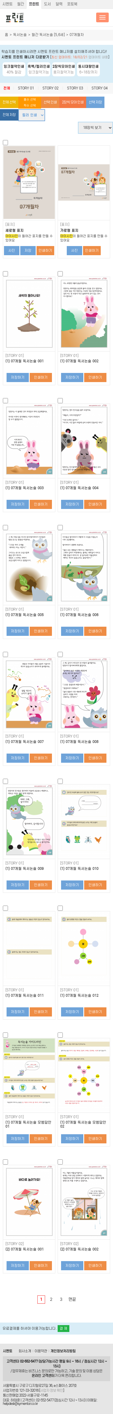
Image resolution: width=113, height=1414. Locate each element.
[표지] (10, 225)
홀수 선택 (30, 99)
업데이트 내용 (98, 57)
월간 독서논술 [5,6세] (48, 35)
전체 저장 (9, 115)
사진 (11, 250)
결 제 (63, 1328)
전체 (6, 88)
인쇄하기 (45, 250)
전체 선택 (9, 102)
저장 (28, 250)
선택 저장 (95, 102)
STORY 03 (75, 88)
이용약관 (41, 1351)
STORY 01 (26, 88)
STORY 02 (50, 88)
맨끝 (72, 1299)
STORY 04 (100, 88)
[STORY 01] (14, 356)
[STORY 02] (14, 1244)
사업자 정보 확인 (51, 1390)
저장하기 (18, 377)
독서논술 (20, 35)
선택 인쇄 (50, 102)
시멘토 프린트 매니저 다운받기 (25, 57)
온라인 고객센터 (43, 1375)
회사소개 (25, 1351)
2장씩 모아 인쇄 (73, 102)
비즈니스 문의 (38, 1371)
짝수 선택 (30, 105)
